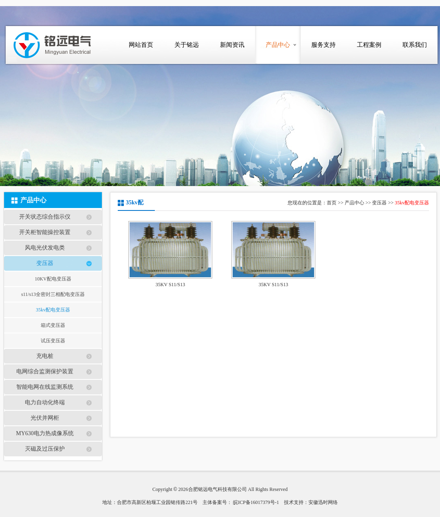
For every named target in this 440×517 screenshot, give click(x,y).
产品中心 (278, 45)
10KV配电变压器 (53, 279)
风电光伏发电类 (45, 248)
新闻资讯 (232, 45)
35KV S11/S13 (170, 284)
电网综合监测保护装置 (44, 371)
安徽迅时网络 (323, 502)
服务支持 (323, 45)
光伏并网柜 (45, 418)
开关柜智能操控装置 (44, 232)
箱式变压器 (53, 325)
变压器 (44, 263)
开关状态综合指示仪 (44, 217)
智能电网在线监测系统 (44, 387)
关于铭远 (186, 45)
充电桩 (44, 356)
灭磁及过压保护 (45, 449)
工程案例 (369, 45)
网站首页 (141, 45)
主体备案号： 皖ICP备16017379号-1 (240, 502)
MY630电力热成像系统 (45, 433)
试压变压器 (53, 341)
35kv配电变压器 (53, 310)
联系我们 (415, 45)
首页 (332, 203)
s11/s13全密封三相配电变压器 (53, 294)
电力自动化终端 (45, 402)
